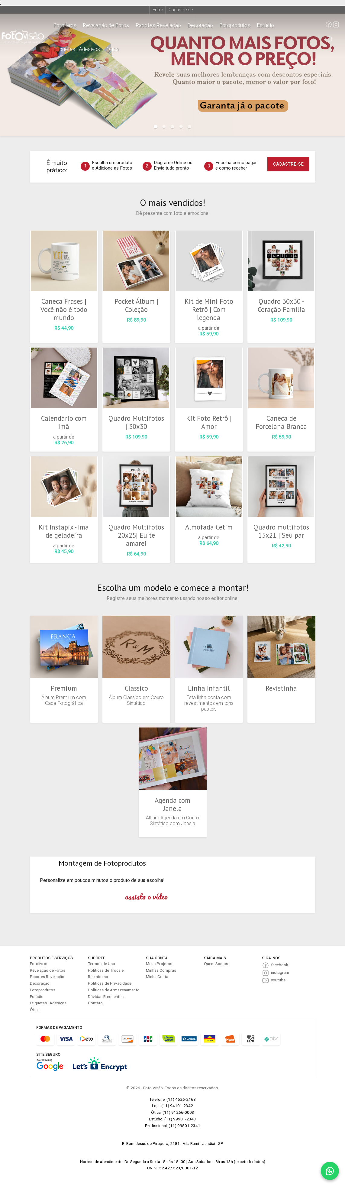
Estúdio (265, 25)
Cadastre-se (181, 9)
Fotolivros (64, 25)
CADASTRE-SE (288, 164)
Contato (95, 1002)
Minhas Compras (161, 970)
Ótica (112, 49)
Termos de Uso (101, 963)
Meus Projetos (159, 963)
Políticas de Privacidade (109, 983)
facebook (279, 964)
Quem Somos (216, 963)
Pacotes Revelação (158, 25)
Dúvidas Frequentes (106, 996)
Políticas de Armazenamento (114, 989)
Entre (158, 9)
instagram (280, 972)
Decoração (200, 25)
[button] (26, 75)
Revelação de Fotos (106, 25)
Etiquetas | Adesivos (76, 49)
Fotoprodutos (234, 25)
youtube (278, 979)
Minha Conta (157, 976)
